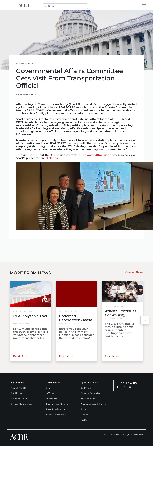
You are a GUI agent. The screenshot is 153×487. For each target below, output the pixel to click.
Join (83, 409)
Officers (51, 393)
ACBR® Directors (56, 414)
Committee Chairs (57, 404)
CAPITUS (86, 388)
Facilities (16, 393)
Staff (49, 388)
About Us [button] (18, 382)
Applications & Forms (94, 404)
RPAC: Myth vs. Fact (30, 316)
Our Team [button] (53, 382)
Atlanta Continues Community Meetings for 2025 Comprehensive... (121, 313)
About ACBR (18, 388)
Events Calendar (90, 393)
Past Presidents (55, 409)
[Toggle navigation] (143, 5)
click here (52, 158)
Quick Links (89, 382)
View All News (134, 272)
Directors (51, 398)
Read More (20, 356)
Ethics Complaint (21, 404)
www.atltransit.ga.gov (102, 155)
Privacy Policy (19, 398)
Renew (85, 414)
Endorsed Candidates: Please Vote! (75, 318)
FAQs (84, 420)
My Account (88, 398)
